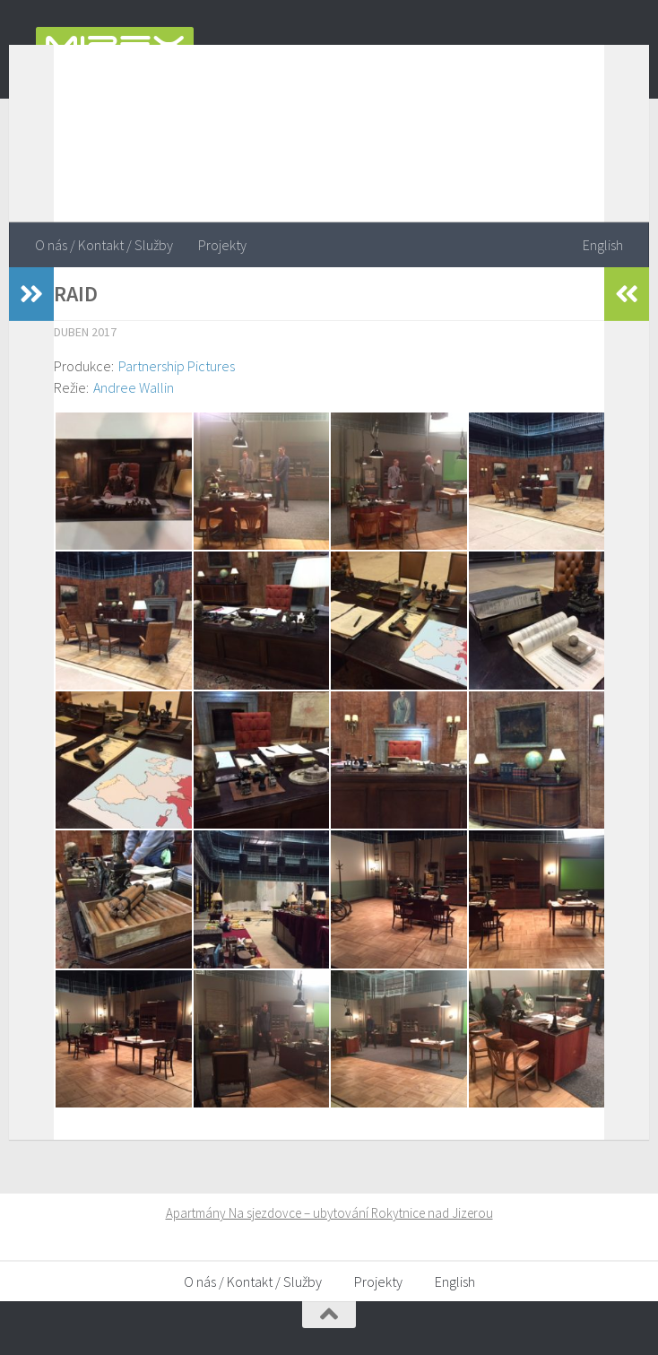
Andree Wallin (133, 387)
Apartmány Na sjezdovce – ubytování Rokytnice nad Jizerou (329, 1212)
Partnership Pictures (176, 366)
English (603, 245)
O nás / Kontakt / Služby (104, 245)
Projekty (222, 245)
